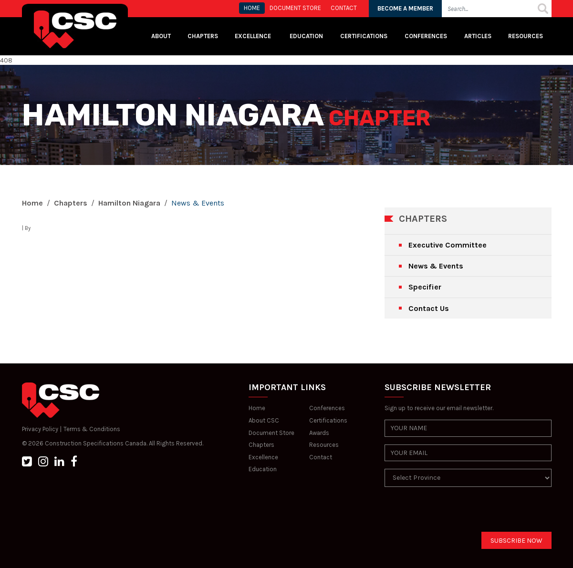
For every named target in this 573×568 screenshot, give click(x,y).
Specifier (424, 286)
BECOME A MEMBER (405, 8)
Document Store (271, 432)
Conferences (426, 36)
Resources (525, 36)
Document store (295, 7)
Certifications (363, 36)
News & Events (435, 265)
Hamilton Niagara (129, 202)
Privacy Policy (40, 429)
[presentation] (457, 513)
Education (263, 469)
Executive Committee (447, 244)
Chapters (203, 36)
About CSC (264, 420)
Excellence (253, 36)
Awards (319, 432)
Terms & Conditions (91, 429)
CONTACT (344, 7)
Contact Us (428, 308)
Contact (320, 457)
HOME (252, 7)
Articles (477, 36)
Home (32, 202)
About (161, 36)
